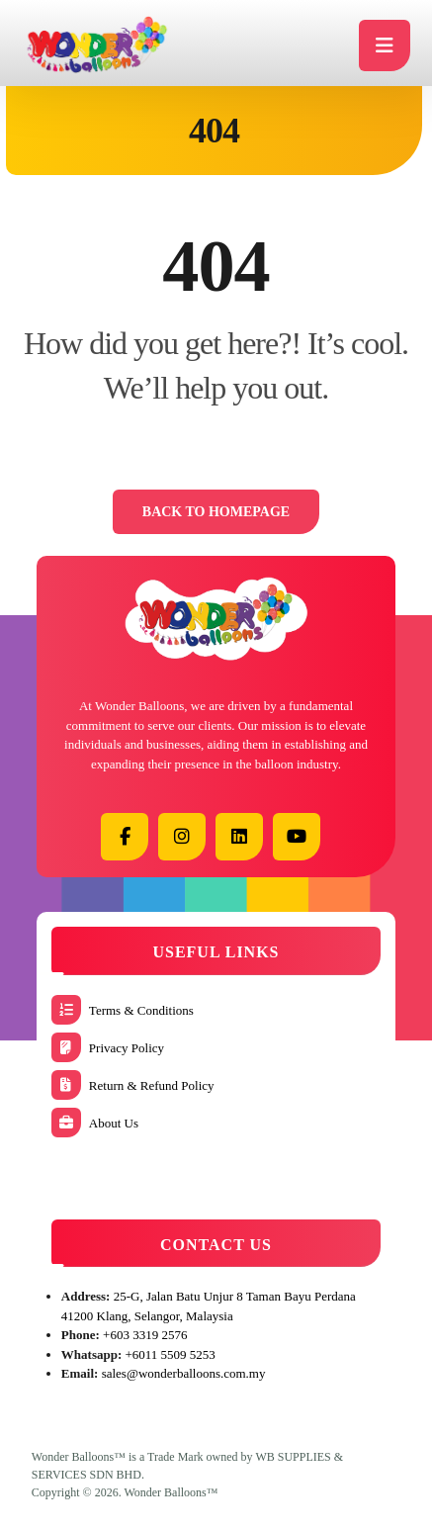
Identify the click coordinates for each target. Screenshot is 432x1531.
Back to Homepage (216, 511)
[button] (124, 836)
